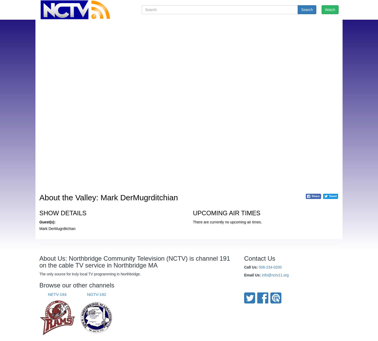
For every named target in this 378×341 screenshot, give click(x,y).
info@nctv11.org (275, 275)
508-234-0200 (270, 267)
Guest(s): (47, 222)
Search (307, 10)
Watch (330, 10)
